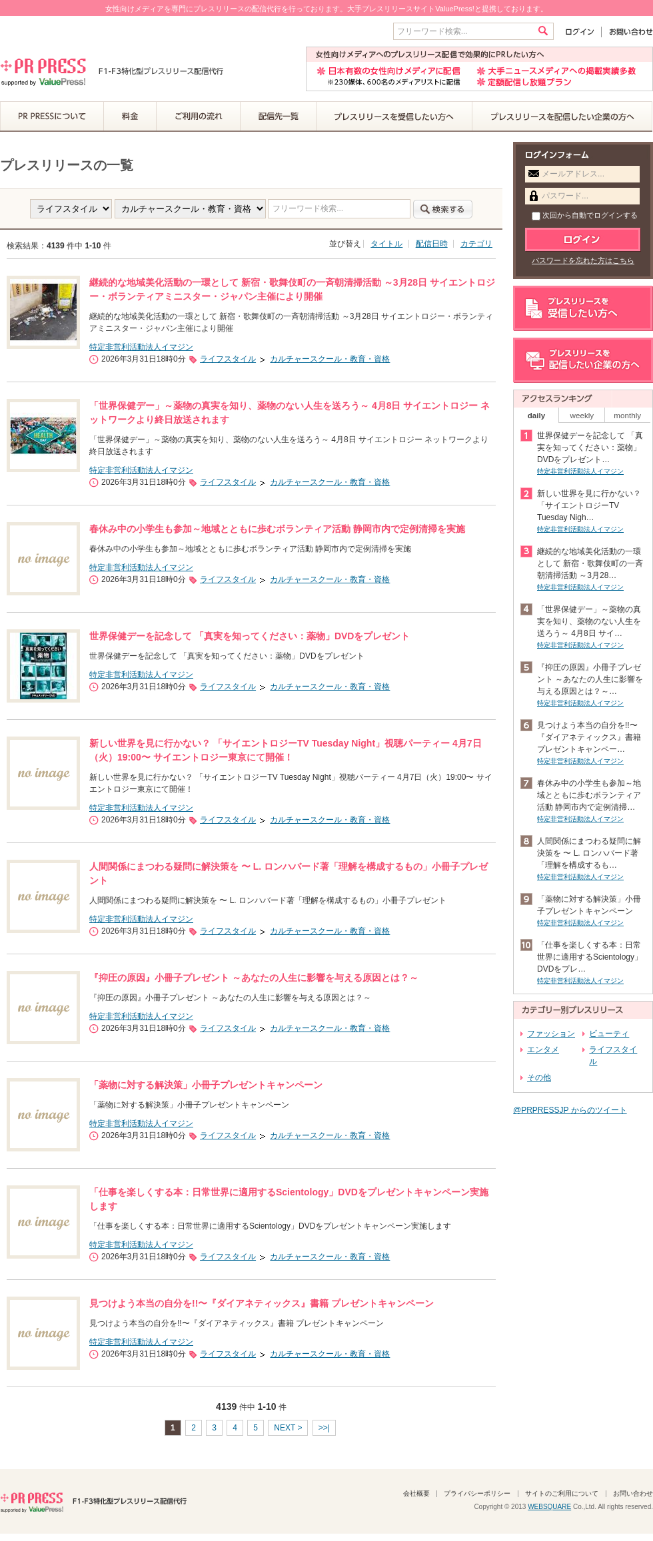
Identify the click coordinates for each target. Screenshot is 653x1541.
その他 (539, 1077)
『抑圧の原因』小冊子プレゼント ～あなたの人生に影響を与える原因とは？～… (590, 679)
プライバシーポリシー (477, 1493)
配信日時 (432, 243)
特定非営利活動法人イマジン (141, 347)
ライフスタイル (228, 359)
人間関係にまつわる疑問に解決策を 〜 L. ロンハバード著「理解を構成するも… (589, 853)
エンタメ (543, 1049)
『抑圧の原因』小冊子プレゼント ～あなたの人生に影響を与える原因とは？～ (253, 977)
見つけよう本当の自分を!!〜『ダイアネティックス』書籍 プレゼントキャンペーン (261, 1303)
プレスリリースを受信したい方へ (394, 116)
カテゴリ (476, 243)
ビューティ (609, 1033)
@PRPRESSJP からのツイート (570, 1110)
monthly (627, 415)
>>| (324, 1427)
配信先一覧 (279, 116)
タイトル (386, 243)
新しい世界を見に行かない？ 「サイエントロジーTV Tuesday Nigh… (589, 505)
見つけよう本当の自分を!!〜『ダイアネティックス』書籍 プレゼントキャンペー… (589, 737)
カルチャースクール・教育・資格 (330, 359)
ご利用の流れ (199, 116)
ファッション (551, 1033)
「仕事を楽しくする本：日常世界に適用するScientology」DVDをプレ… (589, 957)
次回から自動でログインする (585, 215)
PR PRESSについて (52, 116)
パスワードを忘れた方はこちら (583, 260)
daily (537, 415)
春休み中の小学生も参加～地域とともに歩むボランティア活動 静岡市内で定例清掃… (589, 795)
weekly (582, 415)
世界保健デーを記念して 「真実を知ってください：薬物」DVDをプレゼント (249, 636)
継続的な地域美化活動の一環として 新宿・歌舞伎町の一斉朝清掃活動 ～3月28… (590, 563)
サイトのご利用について (561, 1493)
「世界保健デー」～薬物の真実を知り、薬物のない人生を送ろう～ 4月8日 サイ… (589, 621)
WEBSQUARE (549, 1506)
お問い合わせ (627, 31)
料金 (130, 116)
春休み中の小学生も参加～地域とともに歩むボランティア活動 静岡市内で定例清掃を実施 (277, 528)
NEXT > (288, 1427)
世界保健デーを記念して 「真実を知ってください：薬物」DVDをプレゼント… (590, 447)
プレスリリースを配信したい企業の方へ (562, 116)
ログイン (583, 31)
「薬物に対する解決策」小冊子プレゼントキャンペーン (206, 1084)
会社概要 (416, 1493)
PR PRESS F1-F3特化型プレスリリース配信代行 (93, 1501)
